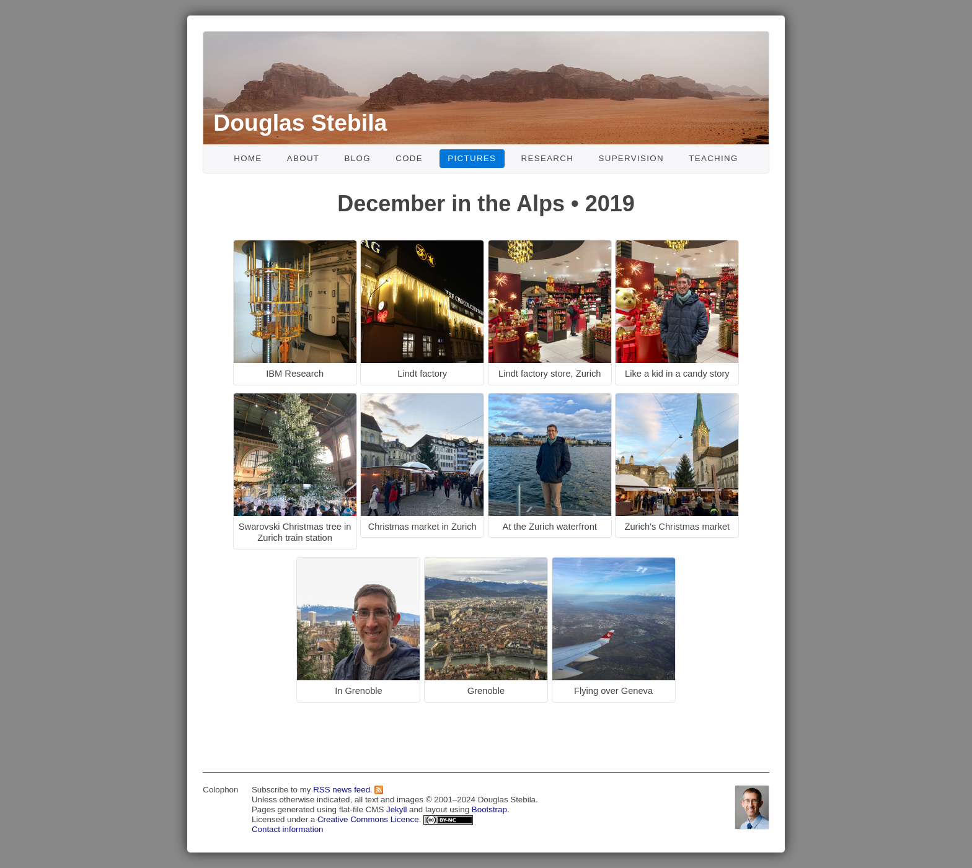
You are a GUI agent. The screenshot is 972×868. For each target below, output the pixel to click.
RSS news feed (341, 789)
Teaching (713, 158)
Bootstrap (489, 809)
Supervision (631, 158)
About (303, 158)
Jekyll (396, 809)
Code (409, 158)
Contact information (288, 829)
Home (248, 158)
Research (547, 158)
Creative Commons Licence (368, 819)
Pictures (472, 158)
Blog (358, 158)
